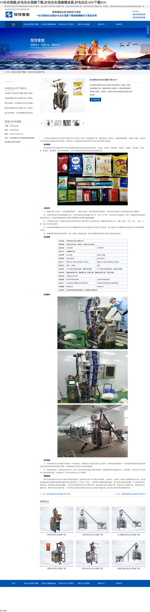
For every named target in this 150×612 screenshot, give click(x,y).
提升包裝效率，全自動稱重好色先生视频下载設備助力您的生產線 (28, 113)
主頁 (7, 72)
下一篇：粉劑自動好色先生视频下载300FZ (130, 494)
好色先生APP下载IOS (66, 24)
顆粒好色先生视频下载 (66, 218)
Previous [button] (4, 49)
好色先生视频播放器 (48, 24)
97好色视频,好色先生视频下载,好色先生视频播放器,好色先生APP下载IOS (53, 2)
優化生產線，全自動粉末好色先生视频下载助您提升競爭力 (26, 103)
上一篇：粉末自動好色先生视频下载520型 (55, 494)
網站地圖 (3, 611)
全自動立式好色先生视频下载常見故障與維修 (21, 93)
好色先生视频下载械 (31, 24)
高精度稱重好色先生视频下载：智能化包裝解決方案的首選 (26, 98)
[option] (75, 49)
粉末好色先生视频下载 (36, 72)
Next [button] (145, 49)
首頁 (13, 24)
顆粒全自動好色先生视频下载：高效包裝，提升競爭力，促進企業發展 (30, 108)
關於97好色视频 (84, 24)
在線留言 (119, 24)
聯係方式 (101, 24)
